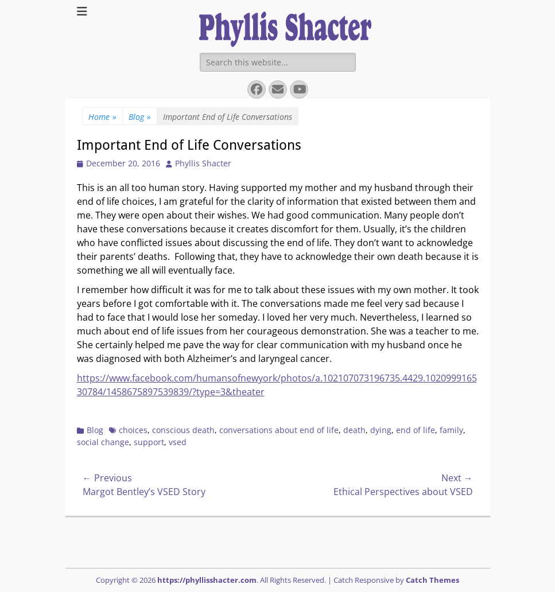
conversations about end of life (279, 429)
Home (102, 117)
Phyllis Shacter (203, 163)
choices (133, 429)
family (451, 429)
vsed (178, 442)
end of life (415, 429)
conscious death (183, 429)
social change (103, 442)
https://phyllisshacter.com (207, 580)
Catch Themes (432, 580)
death (354, 429)
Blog (140, 117)
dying (380, 429)
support (149, 442)
